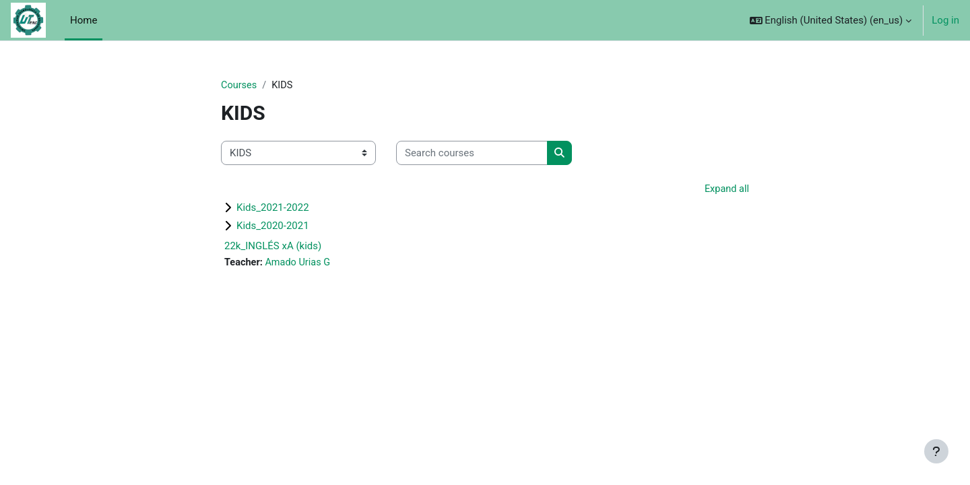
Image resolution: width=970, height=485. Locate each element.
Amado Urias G (300, 264)
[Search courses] (472, 153)
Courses (239, 85)
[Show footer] (936, 451)
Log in (945, 20)
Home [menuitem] (83, 20)
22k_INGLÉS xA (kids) (272, 247)
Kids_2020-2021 (272, 227)
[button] (831, 20)
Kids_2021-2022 (272, 209)
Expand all (726, 190)
